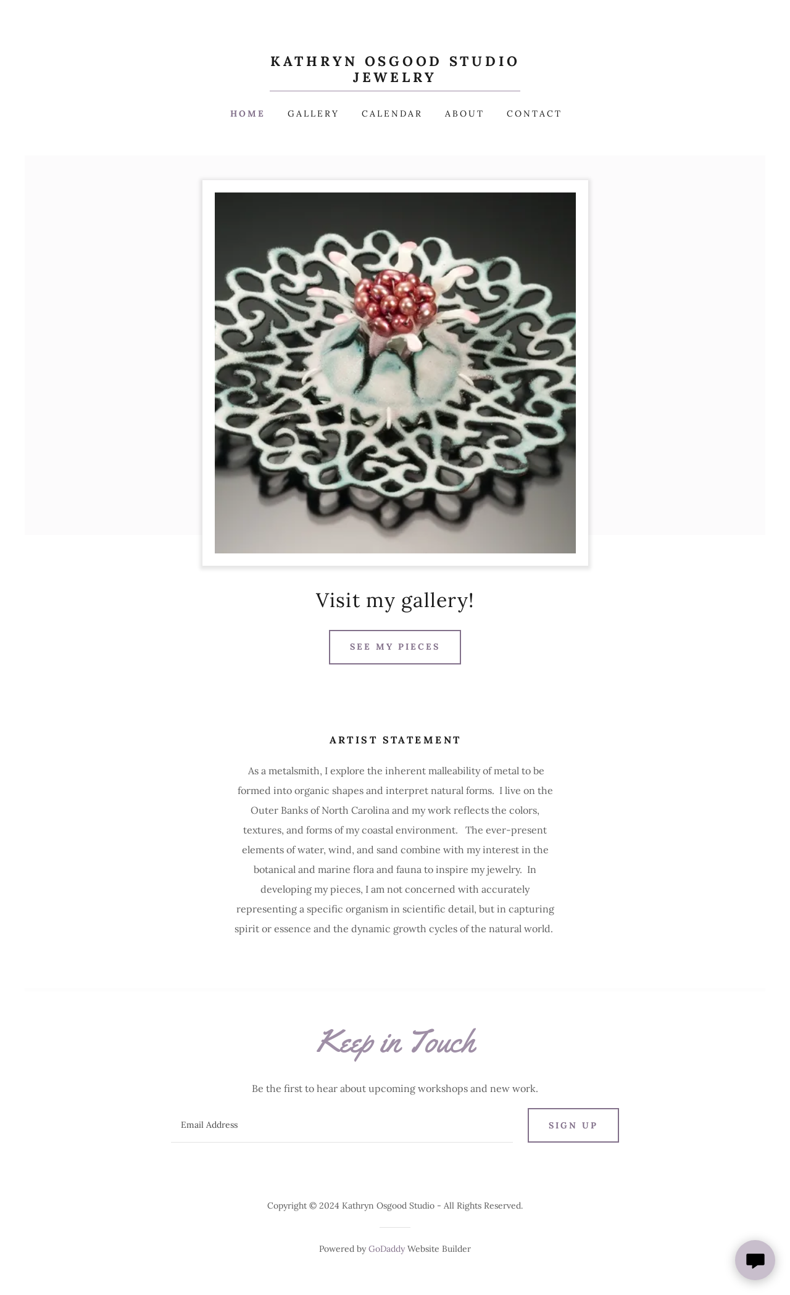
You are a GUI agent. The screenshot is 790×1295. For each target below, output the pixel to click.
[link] (395, 78)
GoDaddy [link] (386, 1248)
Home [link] (247, 113)
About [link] (464, 113)
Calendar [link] (392, 113)
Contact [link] (534, 113)
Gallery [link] (313, 113)
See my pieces (395, 646)
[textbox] (341, 1125)
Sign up (573, 1125)
